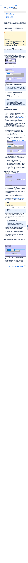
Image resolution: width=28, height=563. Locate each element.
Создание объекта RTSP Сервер (10, 14)
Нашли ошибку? (27, 227)
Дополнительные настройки (9, 16)
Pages (4, 7)
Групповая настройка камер (9, 17)
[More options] (26, 7)
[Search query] (19, 1)
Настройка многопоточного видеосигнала (16, 90)
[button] (0, 1)
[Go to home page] (4, 1)
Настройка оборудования (10, 7)
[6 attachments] (14, 7)
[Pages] (1, 5)
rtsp (24, 265)
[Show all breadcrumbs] (6, 7)
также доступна (15, 5)
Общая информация (8, 13)
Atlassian (15, 270)
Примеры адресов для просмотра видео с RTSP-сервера (16, 140)
